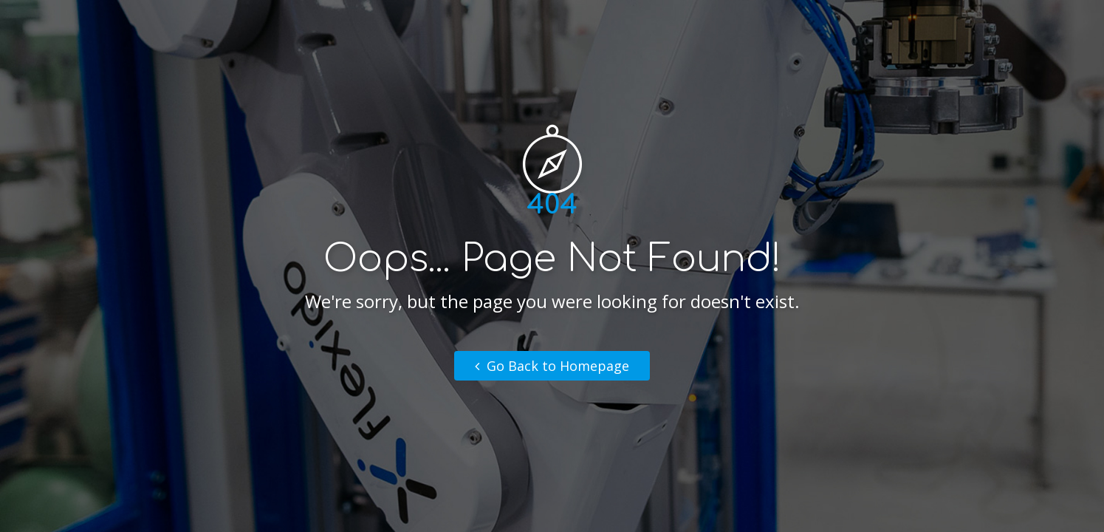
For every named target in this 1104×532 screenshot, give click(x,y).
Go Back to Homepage (552, 366)
